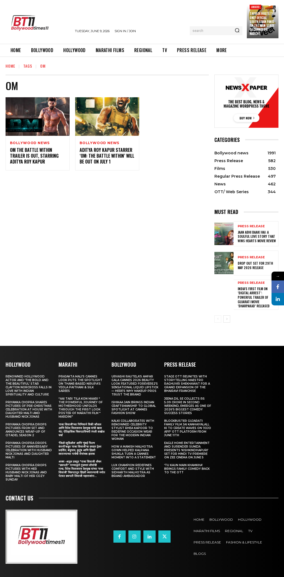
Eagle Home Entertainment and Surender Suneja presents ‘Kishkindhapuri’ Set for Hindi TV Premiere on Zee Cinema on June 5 (187, 450)
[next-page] (226, 319)
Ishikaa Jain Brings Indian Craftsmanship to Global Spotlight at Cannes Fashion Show (133, 407)
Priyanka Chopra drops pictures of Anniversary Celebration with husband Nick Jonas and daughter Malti (29, 450)
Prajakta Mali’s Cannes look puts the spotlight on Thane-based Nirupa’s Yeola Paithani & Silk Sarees (80, 384)
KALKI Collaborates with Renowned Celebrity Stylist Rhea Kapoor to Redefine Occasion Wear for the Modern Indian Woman (132, 430)
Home (10, 66)
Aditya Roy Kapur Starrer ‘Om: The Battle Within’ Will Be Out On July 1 (107, 156)
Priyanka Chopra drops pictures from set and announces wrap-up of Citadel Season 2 (26, 430)
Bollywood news (30, 143)
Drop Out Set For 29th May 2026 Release (255, 265)
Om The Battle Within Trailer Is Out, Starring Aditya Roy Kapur (34, 156)
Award (255, 7)
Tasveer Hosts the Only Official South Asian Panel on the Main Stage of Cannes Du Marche (262, 23)
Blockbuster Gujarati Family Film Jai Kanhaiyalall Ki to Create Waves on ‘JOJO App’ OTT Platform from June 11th (187, 428)
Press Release (251, 226)
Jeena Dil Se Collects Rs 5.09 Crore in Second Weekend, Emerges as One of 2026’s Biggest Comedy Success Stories (187, 406)
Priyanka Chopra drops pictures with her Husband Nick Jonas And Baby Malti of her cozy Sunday (26, 472)
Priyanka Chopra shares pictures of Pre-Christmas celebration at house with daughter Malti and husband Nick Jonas (29, 409)
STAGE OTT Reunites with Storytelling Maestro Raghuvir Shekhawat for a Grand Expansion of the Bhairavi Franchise (187, 384)
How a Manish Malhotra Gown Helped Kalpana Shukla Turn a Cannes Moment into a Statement (133, 452)
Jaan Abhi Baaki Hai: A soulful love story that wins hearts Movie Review (257, 236)
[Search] (237, 30)
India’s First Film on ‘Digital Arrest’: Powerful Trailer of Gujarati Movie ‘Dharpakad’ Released (254, 297)
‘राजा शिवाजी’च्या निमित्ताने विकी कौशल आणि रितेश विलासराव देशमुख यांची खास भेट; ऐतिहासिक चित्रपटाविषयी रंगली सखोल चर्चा (82, 430)
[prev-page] (217, 319)
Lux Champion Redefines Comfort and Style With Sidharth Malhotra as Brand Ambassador (132, 470)
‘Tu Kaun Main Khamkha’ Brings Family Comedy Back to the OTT (187, 468)
